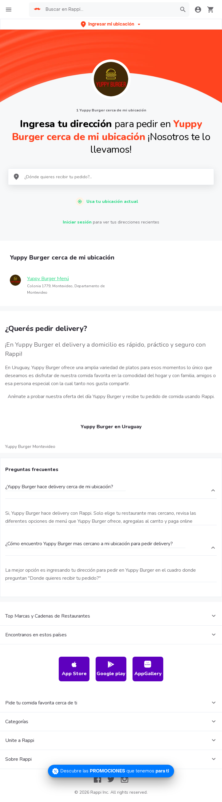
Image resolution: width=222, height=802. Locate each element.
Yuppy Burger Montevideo (30, 446)
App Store (74, 669)
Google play (111, 669)
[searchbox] (109, 9)
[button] (111, 24)
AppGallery (148, 669)
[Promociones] (111, 771)
